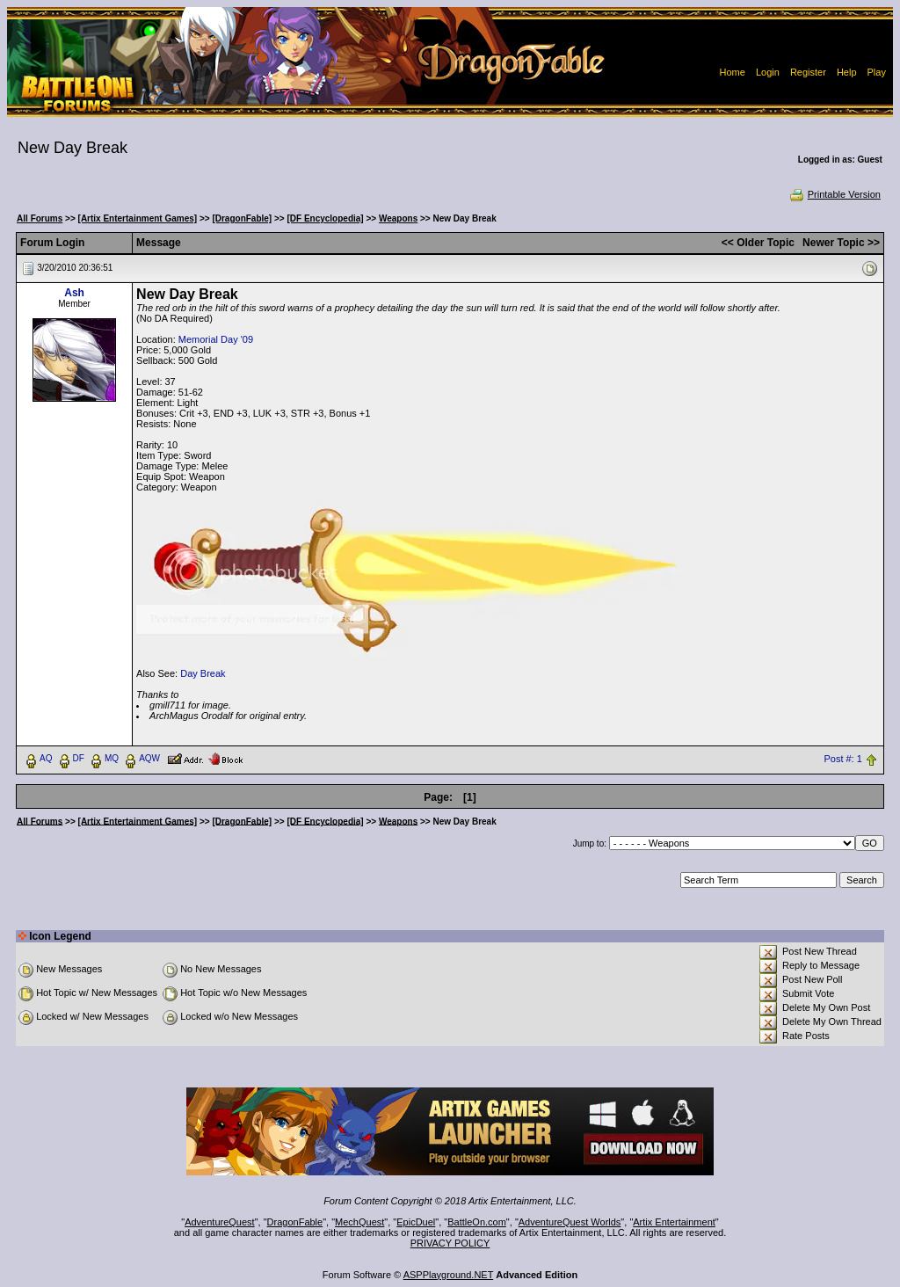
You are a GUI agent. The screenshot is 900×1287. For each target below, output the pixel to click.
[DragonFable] (242, 218)
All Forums (39, 218)
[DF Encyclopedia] (325, 218)
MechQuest (359, 1222)
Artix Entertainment (674, 1222)
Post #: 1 (842, 758)
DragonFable (295, 1222)
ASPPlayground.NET (448, 1274)
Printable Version (834, 194)
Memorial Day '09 (215, 339)
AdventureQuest (220, 1222)
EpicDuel (415, 1222)
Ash (74, 293)
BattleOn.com (476, 1222)
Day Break (202, 673)
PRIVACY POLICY (450, 1243)
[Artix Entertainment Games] (138, 218)
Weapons (398, 218)
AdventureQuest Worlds (570, 1222)
